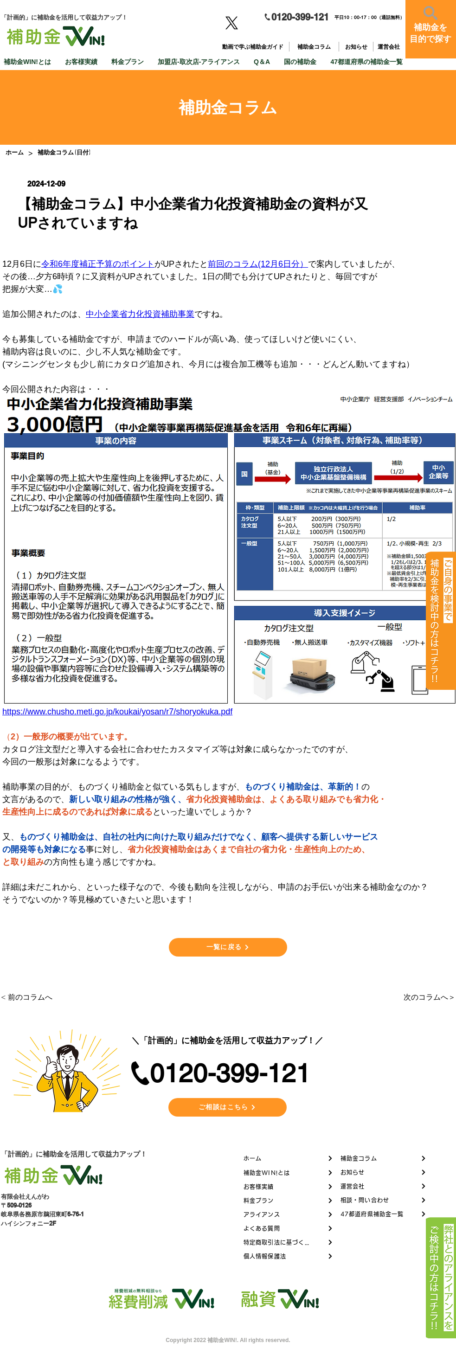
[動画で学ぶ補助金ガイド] (253, 46)
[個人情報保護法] (288, 1256)
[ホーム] (14, 152)
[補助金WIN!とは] (288, 1173)
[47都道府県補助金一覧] (383, 1214)
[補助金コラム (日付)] (64, 152)
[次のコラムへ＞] (425, 997)
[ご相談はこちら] (227, 1107)
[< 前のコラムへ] (31, 997)
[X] (232, 23)
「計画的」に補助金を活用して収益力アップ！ (74, 1154)
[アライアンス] (288, 1214)
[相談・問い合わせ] (383, 1200)
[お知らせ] (357, 46)
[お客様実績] (288, 1187)
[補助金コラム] (315, 46)
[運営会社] (389, 46)
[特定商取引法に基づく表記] (288, 1242)
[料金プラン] (288, 1201)
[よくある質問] (288, 1228)
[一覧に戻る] (228, 947)
